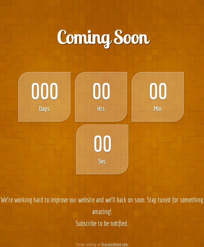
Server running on (88, 244)
